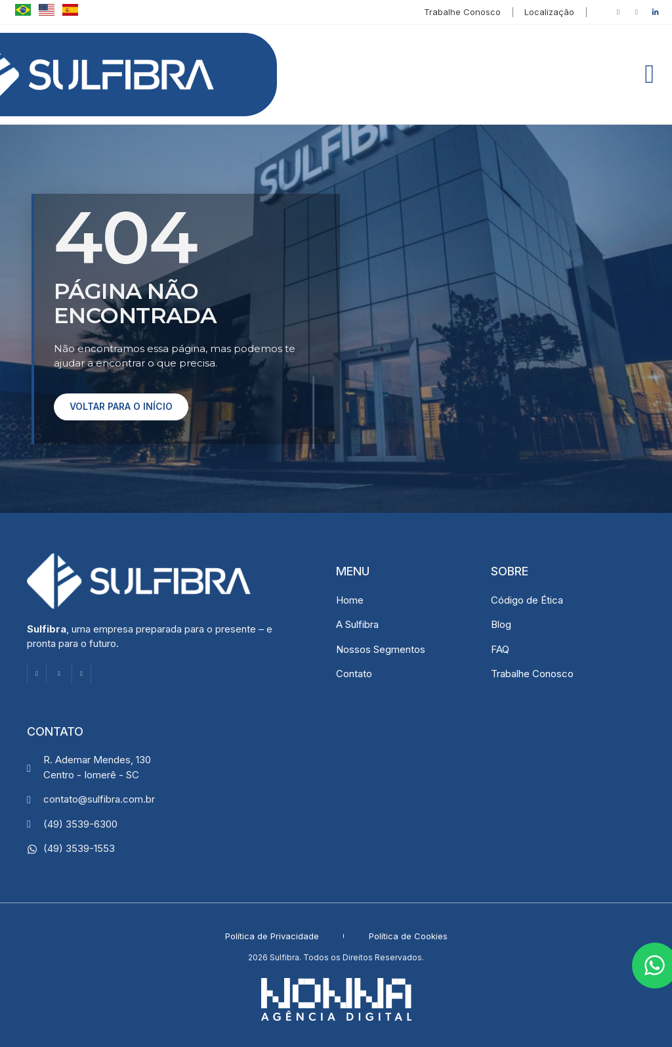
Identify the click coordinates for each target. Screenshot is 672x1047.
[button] (649, 74)
